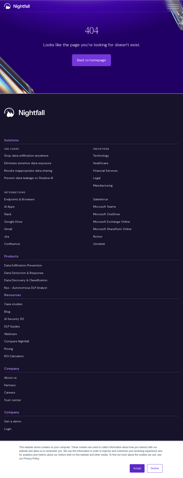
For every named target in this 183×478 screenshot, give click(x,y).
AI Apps (9, 206)
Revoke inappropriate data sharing (28, 171)
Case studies (13, 304)
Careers (9, 392)
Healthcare (100, 163)
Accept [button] (137, 468)
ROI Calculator (14, 356)
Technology (101, 155)
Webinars (10, 334)
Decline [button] (155, 468)
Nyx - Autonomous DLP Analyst (25, 288)
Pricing (8, 349)
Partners (10, 385)
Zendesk (99, 244)
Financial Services (105, 171)
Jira (6, 236)
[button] (173, 6)
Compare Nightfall (16, 341)
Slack (7, 214)
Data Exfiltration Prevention (23, 265)
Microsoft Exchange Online (111, 222)
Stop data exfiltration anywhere (26, 155)
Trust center (12, 400)
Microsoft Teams (104, 206)
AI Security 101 (14, 319)
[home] (17, 6)
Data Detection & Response (23, 273)
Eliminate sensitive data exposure (27, 163)
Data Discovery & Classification (25, 280)
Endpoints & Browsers (19, 199)
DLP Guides (12, 326)
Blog (7, 311)
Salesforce (100, 199)
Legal (96, 178)
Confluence (12, 244)
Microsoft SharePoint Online (112, 229)
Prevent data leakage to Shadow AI (28, 178)
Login (7, 429)
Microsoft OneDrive (106, 214)
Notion (97, 236)
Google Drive (13, 222)
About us (10, 378)
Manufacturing (103, 185)
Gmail (8, 229)
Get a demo (12, 421)
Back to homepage (91, 60)
